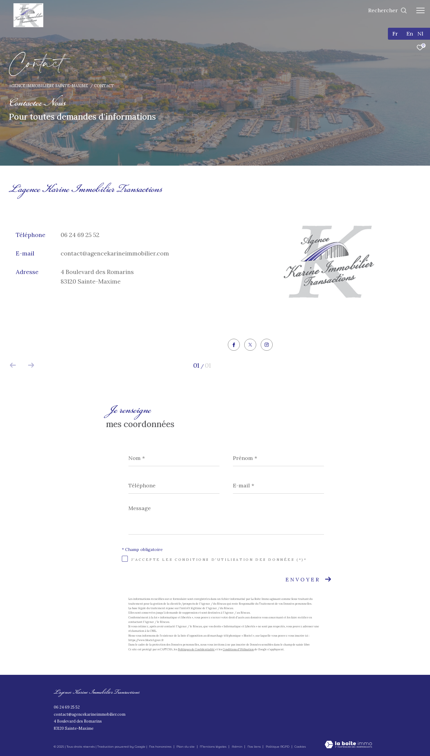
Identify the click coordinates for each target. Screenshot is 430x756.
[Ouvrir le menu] (420, 10)
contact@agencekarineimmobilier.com (115, 253)
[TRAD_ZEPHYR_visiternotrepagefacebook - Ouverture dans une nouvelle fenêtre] (234, 345)
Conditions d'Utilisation (238, 649)
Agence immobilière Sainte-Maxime (48, 85)
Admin (237, 747)
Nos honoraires (160, 747)
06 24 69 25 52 (80, 234)
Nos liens (255, 747)
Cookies (300, 747)
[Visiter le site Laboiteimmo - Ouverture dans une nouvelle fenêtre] (348, 745)
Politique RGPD (277, 747)
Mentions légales (213, 747)
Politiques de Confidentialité (196, 649)
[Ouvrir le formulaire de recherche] (387, 10)
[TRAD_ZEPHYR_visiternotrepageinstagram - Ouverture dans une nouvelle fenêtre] (267, 345)
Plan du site (186, 747)
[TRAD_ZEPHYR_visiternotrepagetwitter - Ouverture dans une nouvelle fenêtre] (250, 345)
